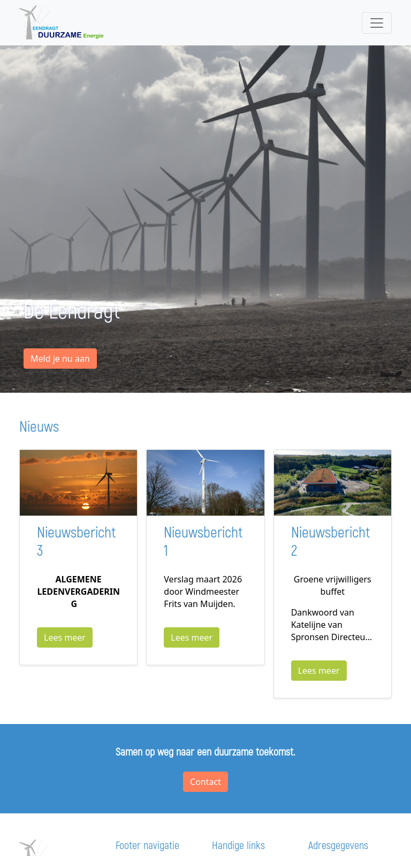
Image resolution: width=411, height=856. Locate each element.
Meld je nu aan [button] (60, 358)
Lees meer (65, 637)
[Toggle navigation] (377, 23)
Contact (205, 782)
